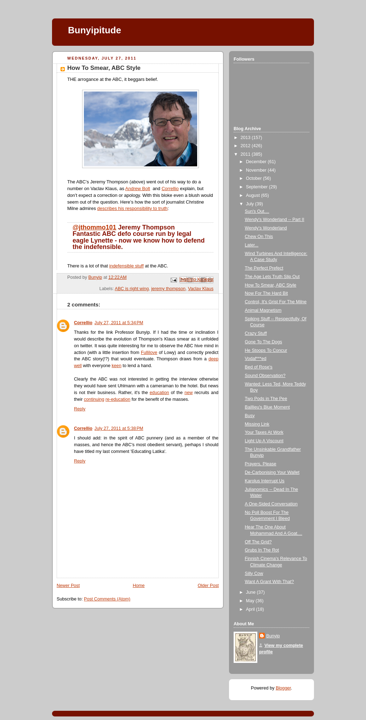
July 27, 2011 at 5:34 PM (119, 322)
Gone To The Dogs (263, 341)
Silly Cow (254, 573)
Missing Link (257, 424)
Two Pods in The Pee (266, 398)
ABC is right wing (132, 288)
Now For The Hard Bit (266, 293)
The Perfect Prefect (264, 268)
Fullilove (149, 352)
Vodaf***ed (256, 358)
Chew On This (259, 236)
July (250, 203)
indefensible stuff (126, 265)
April (251, 609)
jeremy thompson (168, 288)
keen (116, 365)
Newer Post (68, 585)
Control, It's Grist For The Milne (276, 301)
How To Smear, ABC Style (271, 285)
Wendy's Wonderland (266, 228)
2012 (246, 145)
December (257, 161)
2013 (246, 137)
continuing (94, 399)
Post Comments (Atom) (107, 599)
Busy (250, 415)
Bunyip (273, 635)
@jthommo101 (94, 227)
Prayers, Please (260, 463)
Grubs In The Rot (262, 550)
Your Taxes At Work (264, 432)
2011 (246, 154)
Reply (79, 408)
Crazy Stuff (256, 333)
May (251, 600)
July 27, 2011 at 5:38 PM (119, 428)
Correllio (169, 188)
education (159, 392)
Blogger (283, 688)
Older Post (208, 585)
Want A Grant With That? (269, 581)
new (188, 392)
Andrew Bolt (137, 188)
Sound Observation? (265, 375)
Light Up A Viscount (264, 440)
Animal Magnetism (263, 310)
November (257, 170)
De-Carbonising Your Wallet (272, 472)
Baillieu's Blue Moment (267, 407)
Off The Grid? (258, 541)
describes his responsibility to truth (132, 208)
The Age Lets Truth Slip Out (272, 276)
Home (139, 585)
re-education (117, 399)
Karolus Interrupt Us (265, 480)
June (251, 592)
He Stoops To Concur (266, 350)
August (253, 195)
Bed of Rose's (259, 367)
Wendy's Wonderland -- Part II (274, 219)
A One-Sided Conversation (271, 504)
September (257, 186)
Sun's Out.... (257, 211)
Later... (252, 245)
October (254, 178)
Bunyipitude (94, 30)
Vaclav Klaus (200, 288)
